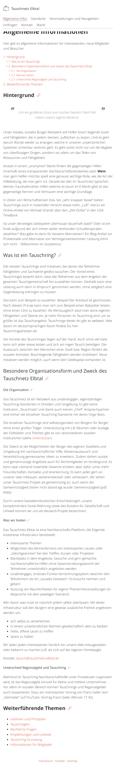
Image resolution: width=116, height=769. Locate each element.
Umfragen (10, 25)
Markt (41, 25)
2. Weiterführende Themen (23, 84)
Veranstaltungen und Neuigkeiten (74, 18)
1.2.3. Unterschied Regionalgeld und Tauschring (37, 79)
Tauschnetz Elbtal (21, 8)
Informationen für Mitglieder (31, 744)
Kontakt (27, 25)
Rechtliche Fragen (23, 729)
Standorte (38, 18)
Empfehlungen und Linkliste (30, 734)
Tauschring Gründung (26, 739)
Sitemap (72, 761)
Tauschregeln (20, 724)
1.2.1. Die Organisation (22, 71)
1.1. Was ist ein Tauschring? (23, 62)
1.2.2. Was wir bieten (21, 75)
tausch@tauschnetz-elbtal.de (37, 658)
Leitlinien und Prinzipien (28, 719)
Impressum (46, 761)
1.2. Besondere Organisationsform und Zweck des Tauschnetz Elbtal (49, 66)
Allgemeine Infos (15, 18)
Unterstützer (41, 438)
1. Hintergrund (14, 57)
